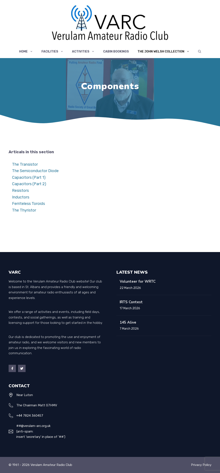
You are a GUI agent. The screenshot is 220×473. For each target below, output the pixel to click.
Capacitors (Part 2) (29, 184)
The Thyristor (24, 210)
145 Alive (128, 322)
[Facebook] (12, 368)
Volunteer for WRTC (138, 281)
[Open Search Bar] (199, 51)
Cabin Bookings (116, 51)
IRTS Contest (131, 302)
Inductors (20, 197)
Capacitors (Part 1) (29, 177)
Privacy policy (201, 465)
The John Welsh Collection (166, 51)
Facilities (54, 51)
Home (28, 51)
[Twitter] (21, 368)
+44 (19, 415)
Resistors (20, 190)
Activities (85, 51)
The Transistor (25, 164)
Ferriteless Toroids (28, 203)
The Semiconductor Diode (35, 170)
